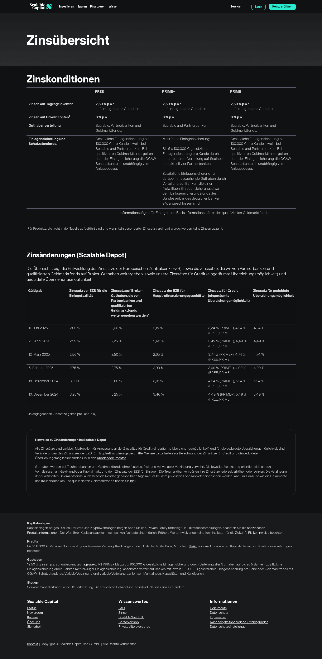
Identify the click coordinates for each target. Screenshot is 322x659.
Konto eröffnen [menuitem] (282, 6)
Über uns (33, 622)
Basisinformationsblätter (195, 213)
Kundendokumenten (111, 458)
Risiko (193, 546)
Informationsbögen (135, 213)
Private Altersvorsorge (134, 627)
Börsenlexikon (129, 622)
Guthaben (34, 560)
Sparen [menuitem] (82, 6)
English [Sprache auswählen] (246, 7)
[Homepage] (41, 6)
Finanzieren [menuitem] (97, 6)
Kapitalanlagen (38, 523)
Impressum (218, 617)
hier (132, 481)
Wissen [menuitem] (113, 6)
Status (32, 608)
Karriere (32, 617)
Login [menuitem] (258, 6)
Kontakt (32, 644)
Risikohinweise (258, 533)
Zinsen (123, 613)
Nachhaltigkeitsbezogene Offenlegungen (239, 622)
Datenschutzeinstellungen (228, 627)
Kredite (32, 541)
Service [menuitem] (235, 6)
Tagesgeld (89, 564)
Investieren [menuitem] (66, 6)
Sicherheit (34, 627)
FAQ (122, 608)
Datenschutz (219, 613)
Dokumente (218, 608)
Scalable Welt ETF (131, 617)
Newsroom (35, 613)
